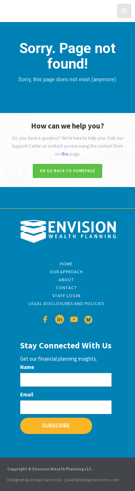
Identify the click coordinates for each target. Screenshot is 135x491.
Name (27, 367)
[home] (28, 10)
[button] (124, 11)
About (66, 279)
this (65, 154)
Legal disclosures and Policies (66, 303)
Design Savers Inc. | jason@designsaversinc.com (74, 479)
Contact (66, 287)
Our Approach (66, 271)
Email (26, 394)
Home (66, 263)
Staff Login (66, 295)
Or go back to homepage (67, 170)
